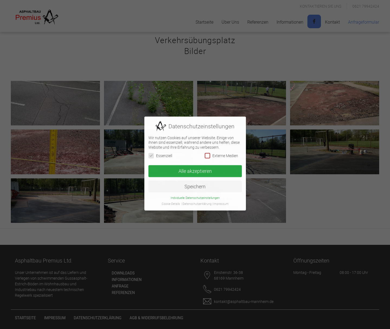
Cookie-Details (171, 200)
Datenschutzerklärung (197, 200)
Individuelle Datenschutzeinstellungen (195, 194)
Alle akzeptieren (195, 167)
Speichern (195, 182)
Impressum (221, 200)
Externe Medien (221, 151)
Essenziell (160, 151)
